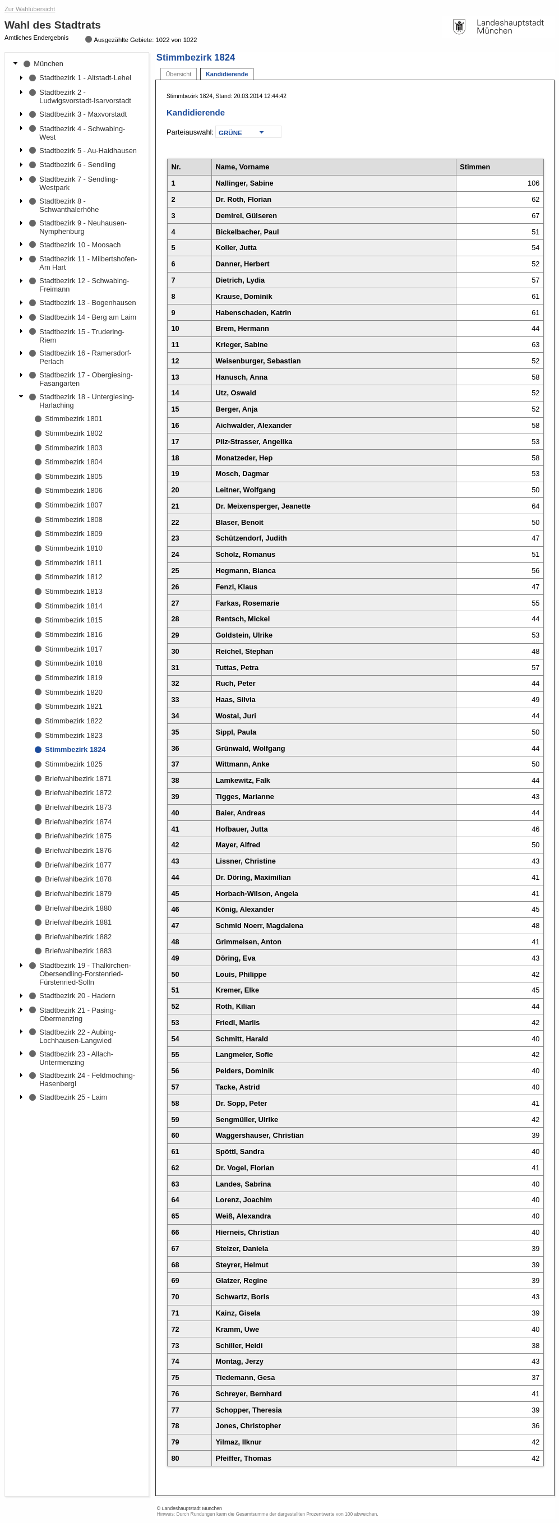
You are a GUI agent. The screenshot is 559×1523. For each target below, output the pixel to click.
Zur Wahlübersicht (29, 9)
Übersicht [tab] (178, 74)
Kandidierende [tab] (227, 74)
